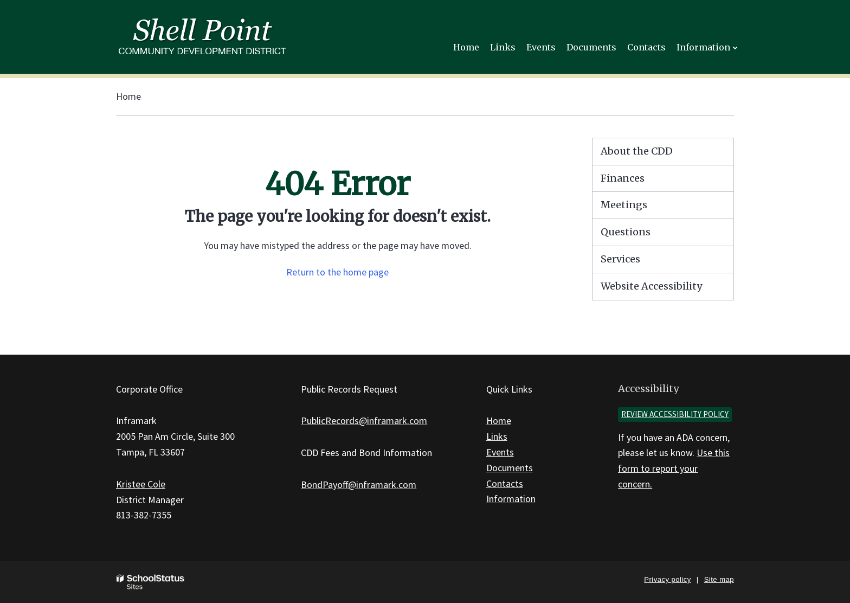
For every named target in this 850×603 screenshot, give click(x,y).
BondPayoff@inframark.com (358, 484)
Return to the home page (337, 272)
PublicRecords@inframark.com (364, 420)
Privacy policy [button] (667, 579)
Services (620, 259)
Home (128, 96)
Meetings (624, 204)
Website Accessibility (651, 286)
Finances (623, 178)
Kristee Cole (140, 484)
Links (496, 436)
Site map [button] (719, 579)
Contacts (504, 483)
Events (500, 452)
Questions (626, 232)
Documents (509, 467)
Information (511, 498)
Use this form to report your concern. (674, 468)
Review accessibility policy (675, 414)
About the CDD (637, 151)
